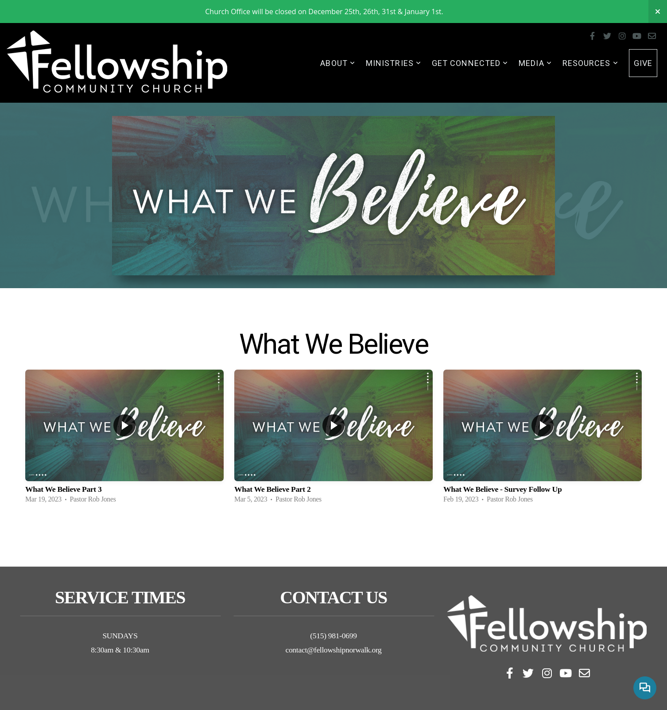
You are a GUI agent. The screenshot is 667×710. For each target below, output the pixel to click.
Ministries (393, 63)
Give (643, 63)
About (337, 63)
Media (535, 63)
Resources (590, 63)
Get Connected (470, 63)
